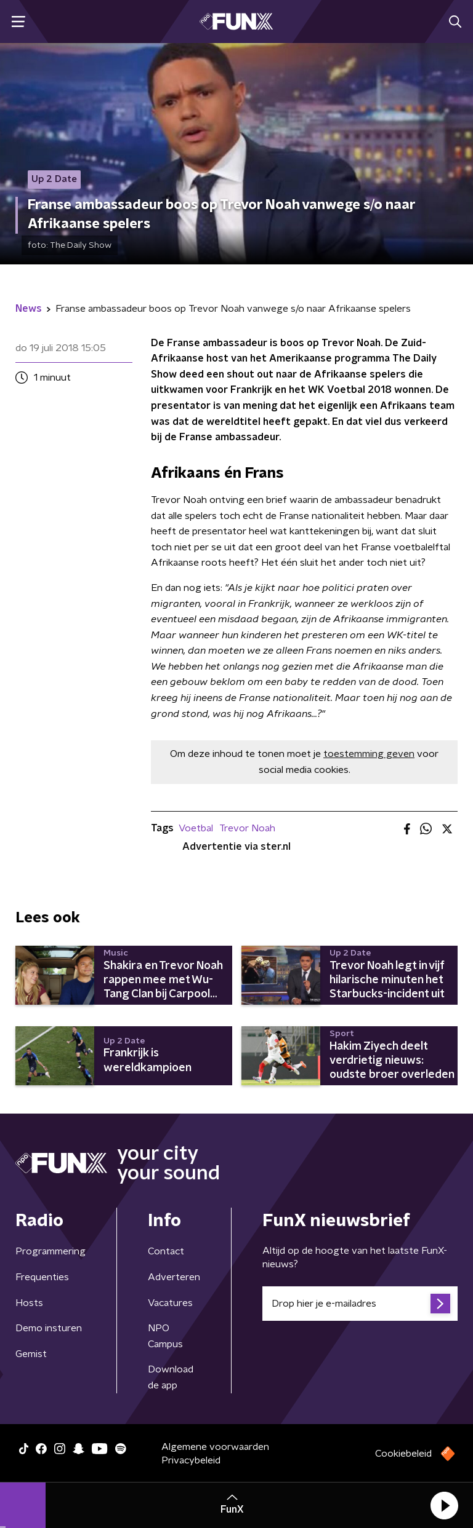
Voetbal (196, 828)
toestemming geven (368, 754)
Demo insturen (48, 1328)
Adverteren (174, 1277)
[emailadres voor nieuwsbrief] (360, 1303)
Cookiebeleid (403, 1454)
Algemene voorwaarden (215, 1447)
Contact (166, 1251)
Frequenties (42, 1277)
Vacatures (170, 1303)
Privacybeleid (190, 1460)
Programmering (50, 1251)
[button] (444, 1505)
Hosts (29, 1303)
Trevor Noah (247, 828)
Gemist (31, 1354)
